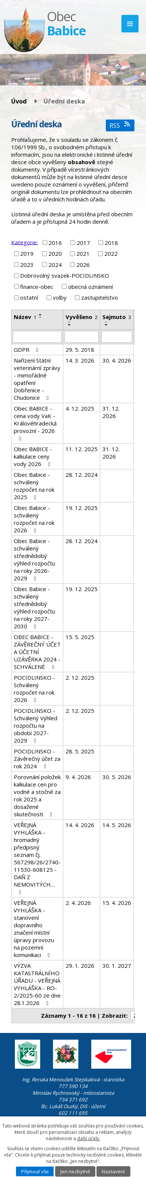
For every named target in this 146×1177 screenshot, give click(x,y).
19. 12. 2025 (82, 507)
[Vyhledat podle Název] (37, 337)
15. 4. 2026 (116, 902)
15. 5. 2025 (80, 637)
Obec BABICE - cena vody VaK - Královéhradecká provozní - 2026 (35, 423)
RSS (120, 125)
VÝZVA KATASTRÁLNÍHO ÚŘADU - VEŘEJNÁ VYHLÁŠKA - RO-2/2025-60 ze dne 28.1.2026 (37, 984)
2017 (83, 242)
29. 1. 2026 (80, 965)
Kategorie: (24, 242)
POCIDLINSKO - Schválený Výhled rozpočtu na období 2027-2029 (35, 725)
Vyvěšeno (82, 316)
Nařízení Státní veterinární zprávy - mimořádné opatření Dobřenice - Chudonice (37, 379)
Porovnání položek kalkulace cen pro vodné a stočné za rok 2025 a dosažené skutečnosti (37, 795)
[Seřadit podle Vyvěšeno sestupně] (70, 324)
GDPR (27, 349)
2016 (55, 242)
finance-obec (36, 286)
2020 (55, 253)
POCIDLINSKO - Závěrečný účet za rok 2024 (37, 758)
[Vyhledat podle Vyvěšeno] (81, 337)
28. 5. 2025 (80, 751)
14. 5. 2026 (116, 825)
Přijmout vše (35, 1171)
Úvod (19, 101)
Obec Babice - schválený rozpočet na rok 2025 (34, 486)
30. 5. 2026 (116, 777)
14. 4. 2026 (80, 825)
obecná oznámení (90, 286)
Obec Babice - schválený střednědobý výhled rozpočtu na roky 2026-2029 (34, 559)
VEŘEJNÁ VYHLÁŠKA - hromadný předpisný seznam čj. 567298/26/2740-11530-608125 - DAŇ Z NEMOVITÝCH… (37, 858)
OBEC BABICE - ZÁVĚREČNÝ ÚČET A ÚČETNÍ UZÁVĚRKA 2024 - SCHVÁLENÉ (37, 651)
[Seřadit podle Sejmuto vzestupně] (106, 321)
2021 (83, 253)
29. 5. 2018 (80, 349)
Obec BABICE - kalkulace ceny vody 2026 (33, 456)
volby (60, 297)
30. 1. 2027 (116, 965)
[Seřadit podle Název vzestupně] (40, 314)
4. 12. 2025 (80, 408)
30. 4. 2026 (116, 360)
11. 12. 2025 (82, 449)
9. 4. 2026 (78, 777)
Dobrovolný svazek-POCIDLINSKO (64, 275)
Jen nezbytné (75, 1171)
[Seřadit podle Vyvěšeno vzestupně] (70, 321)
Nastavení (113, 1171)
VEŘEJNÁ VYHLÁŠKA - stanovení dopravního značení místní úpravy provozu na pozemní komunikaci (34, 928)
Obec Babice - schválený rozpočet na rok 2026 (34, 519)
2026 (83, 264)
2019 (27, 253)
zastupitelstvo (99, 297)
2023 (27, 264)
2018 (111, 242)
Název (25, 316)
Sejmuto (116, 316)
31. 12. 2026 (111, 412)
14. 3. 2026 (80, 360)
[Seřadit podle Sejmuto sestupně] (106, 324)
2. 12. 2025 (80, 677)
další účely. (88, 1138)
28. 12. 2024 (82, 474)
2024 (55, 264)
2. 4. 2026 (78, 902)
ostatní (29, 297)
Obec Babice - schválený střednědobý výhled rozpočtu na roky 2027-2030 (34, 607)
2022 (111, 253)
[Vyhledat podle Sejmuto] (116, 337)
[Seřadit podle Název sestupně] (40, 317)
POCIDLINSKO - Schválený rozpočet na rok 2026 (34, 689)
